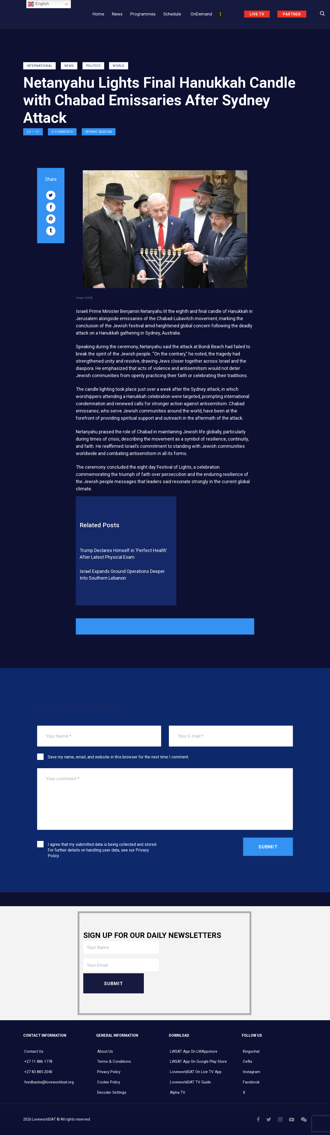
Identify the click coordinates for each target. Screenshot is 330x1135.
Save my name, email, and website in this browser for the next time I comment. (118, 757)
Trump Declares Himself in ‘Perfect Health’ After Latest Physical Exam (123, 554)
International (39, 66)
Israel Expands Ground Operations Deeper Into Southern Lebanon (122, 575)
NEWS (69, 66)
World (119, 66)
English (38, 4)
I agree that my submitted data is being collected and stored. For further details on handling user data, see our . (102, 850)
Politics (93, 66)
